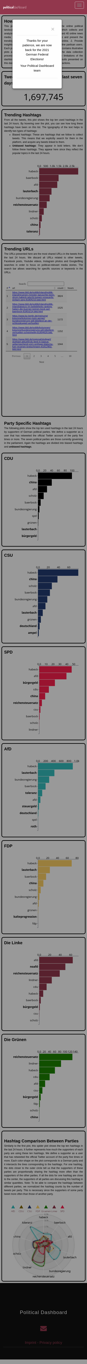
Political (14, 7)
